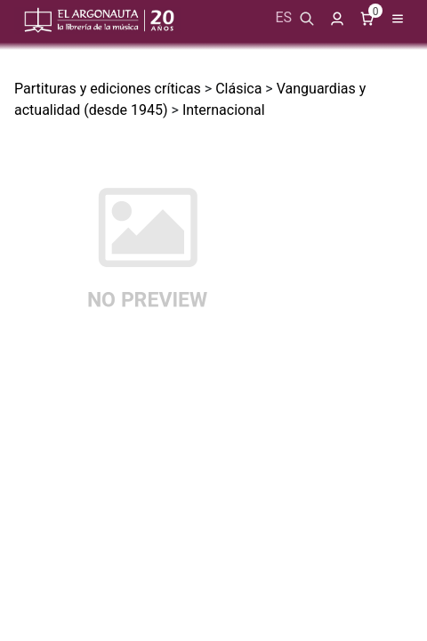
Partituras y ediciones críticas (107, 88)
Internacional (223, 109)
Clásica (238, 88)
